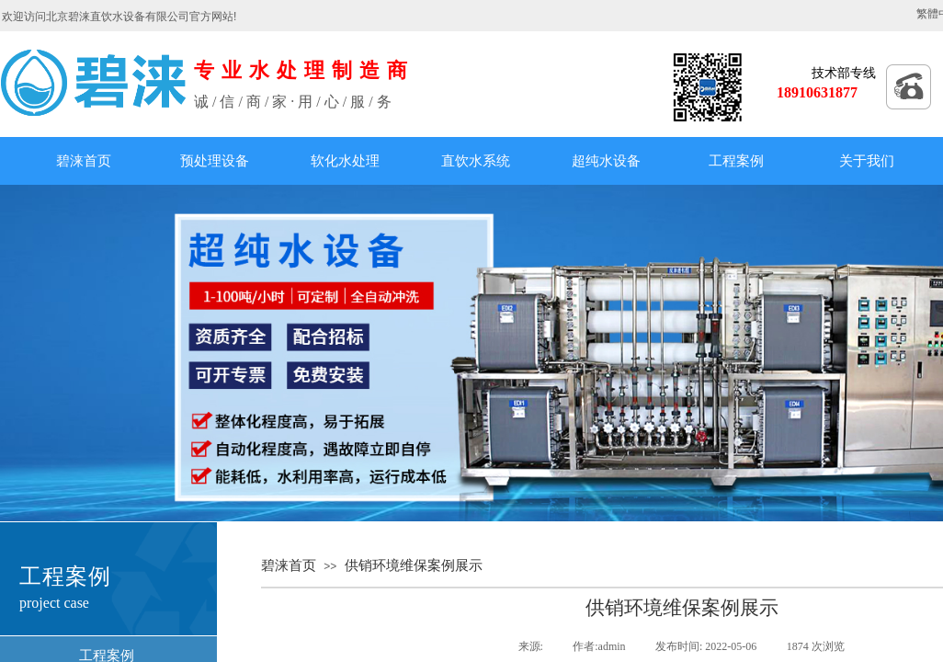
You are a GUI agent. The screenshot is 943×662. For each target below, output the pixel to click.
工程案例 (736, 161)
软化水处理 (345, 161)
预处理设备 (214, 161)
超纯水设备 (606, 161)
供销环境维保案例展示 (414, 565)
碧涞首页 (83, 161)
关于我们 (866, 161)
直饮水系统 (475, 161)
